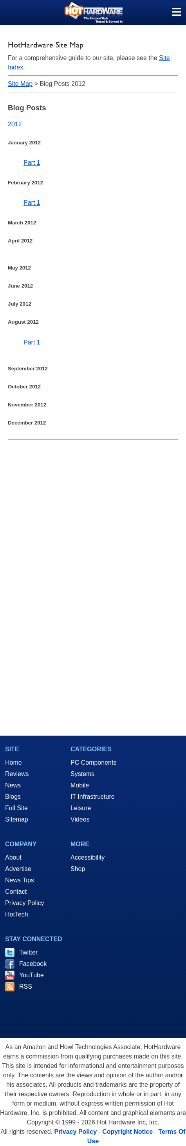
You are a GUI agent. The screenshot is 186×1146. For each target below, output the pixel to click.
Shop (77, 868)
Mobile (79, 785)
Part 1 (31, 162)
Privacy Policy (24, 903)
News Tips (19, 880)
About (13, 857)
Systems (82, 774)
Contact (16, 891)
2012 (15, 124)
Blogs (13, 796)
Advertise (18, 868)
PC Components (93, 762)
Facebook (33, 963)
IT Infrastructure (92, 796)
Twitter (28, 952)
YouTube (31, 975)
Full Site (16, 808)
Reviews (17, 774)
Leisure (80, 808)
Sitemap (16, 819)
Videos (80, 819)
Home (13, 762)
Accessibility (87, 857)
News (13, 785)
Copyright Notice (127, 1131)
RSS (25, 986)
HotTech (16, 914)
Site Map (20, 83)
